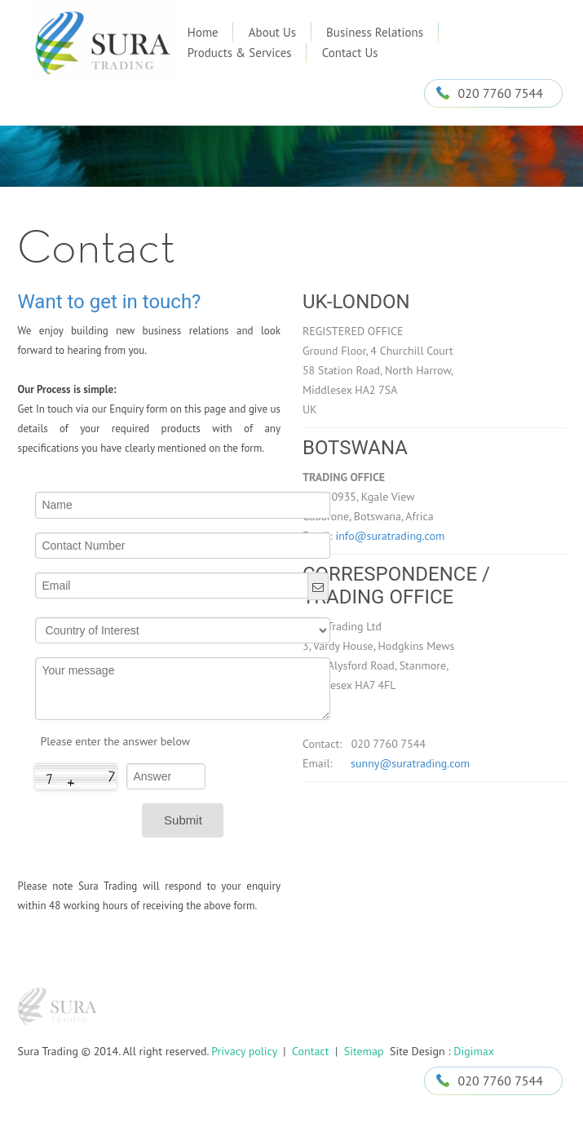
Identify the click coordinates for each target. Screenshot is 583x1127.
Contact (309, 1051)
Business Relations (374, 32)
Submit (183, 820)
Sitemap (364, 1051)
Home (203, 32)
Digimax (473, 1051)
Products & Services (240, 52)
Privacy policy (244, 1051)
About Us (272, 32)
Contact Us (350, 52)
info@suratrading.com (389, 535)
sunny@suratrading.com (402, 763)
